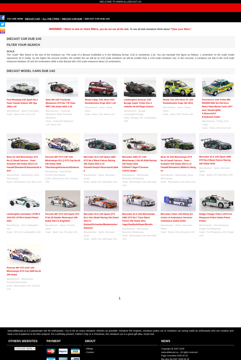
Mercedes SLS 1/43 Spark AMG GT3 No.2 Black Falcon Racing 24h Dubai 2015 (215, 160)
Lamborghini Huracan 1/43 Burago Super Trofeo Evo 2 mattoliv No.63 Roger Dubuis (139, 103)
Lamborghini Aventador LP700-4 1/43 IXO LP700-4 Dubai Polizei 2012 (23, 217)
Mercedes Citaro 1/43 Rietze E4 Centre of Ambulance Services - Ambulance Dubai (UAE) (177, 217)
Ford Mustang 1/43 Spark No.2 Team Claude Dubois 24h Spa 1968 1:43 (22, 103)
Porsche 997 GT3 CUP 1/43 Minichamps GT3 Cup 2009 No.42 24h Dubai (24, 271)
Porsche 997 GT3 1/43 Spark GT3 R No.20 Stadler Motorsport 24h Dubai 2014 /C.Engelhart (62, 217)
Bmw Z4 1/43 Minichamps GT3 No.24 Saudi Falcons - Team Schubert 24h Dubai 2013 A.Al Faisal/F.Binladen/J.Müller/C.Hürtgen (178, 164)
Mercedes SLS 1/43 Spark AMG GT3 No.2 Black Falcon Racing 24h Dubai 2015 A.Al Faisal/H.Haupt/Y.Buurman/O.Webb (101, 164)
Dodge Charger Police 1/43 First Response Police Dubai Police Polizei (215, 217)
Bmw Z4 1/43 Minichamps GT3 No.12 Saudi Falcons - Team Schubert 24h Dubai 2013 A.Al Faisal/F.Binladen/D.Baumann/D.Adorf (24, 164)
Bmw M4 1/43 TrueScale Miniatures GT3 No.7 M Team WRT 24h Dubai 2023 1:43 (60, 103)
